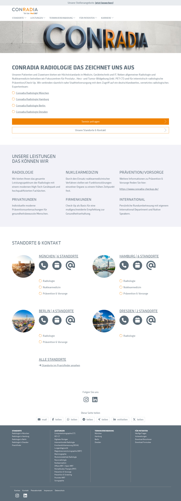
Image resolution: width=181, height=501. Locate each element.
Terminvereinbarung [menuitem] (62, 17)
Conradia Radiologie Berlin (31, 105)
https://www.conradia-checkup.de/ (139, 189)
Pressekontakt (36, 490)
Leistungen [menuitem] (37, 17)
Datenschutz (59, 490)
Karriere (17, 490)
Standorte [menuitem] (19, 17)
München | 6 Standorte (58, 256)
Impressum (48, 490)
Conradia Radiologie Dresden (32, 111)
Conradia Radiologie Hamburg (32, 99)
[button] (42, 419)
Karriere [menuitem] (107, 17)
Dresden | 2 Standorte (138, 310)
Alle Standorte (52, 359)
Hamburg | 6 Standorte (139, 256)
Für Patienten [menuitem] (88, 17)
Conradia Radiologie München (32, 93)
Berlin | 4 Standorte (56, 310)
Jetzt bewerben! (104, 3)
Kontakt (25, 490)
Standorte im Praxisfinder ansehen (60, 365)
